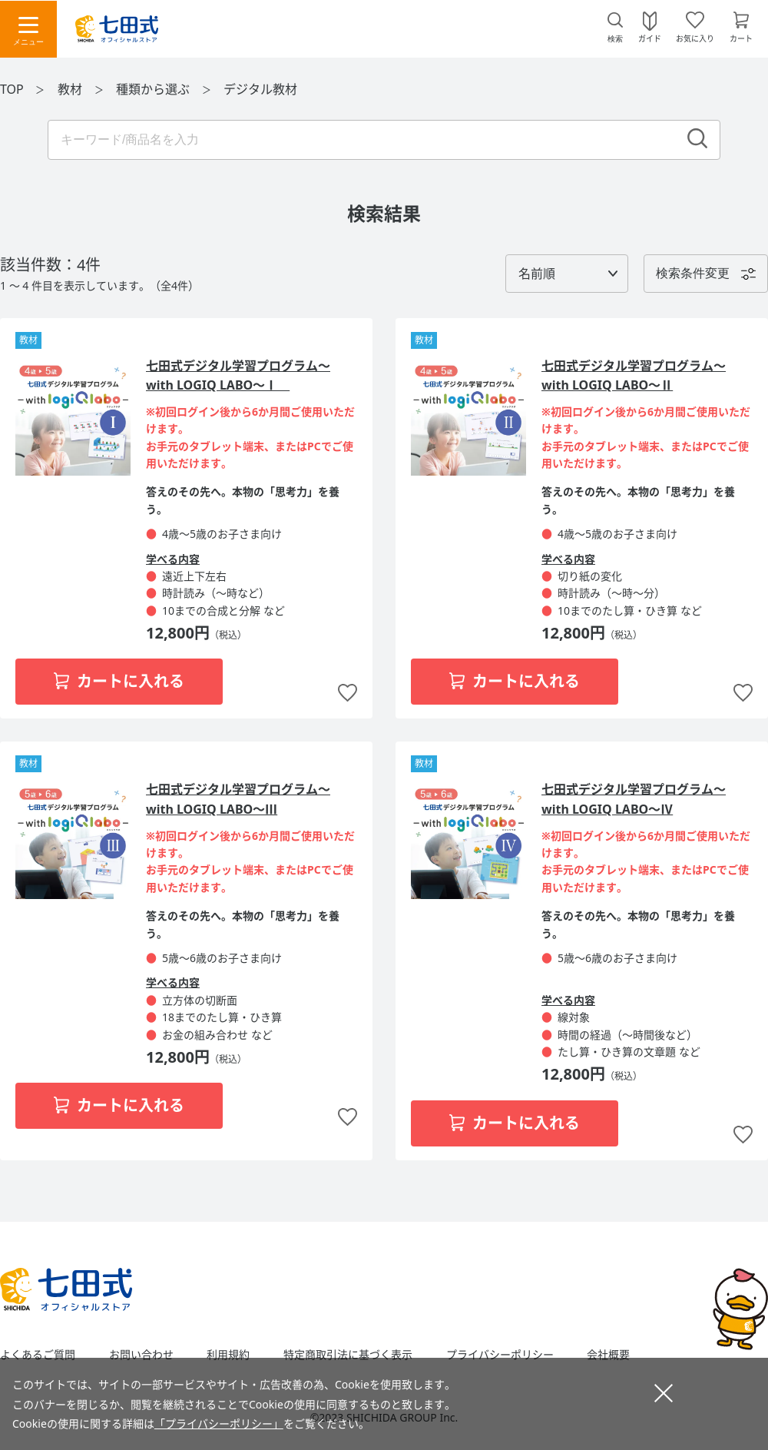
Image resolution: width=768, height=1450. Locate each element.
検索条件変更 (693, 273)
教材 (71, 89)
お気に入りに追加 (347, 693)
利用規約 (228, 1354)
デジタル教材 (260, 89)
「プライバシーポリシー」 (218, 1423)
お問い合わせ (141, 1354)
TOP (12, 89)
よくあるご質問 (37, 1354)
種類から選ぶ (154, 89)
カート (741, 37)
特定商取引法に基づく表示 (347, 1354)
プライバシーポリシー (500, 1354)
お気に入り (695, 37)
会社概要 (608, 1354)
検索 (615, 39)
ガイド (649, 37)
